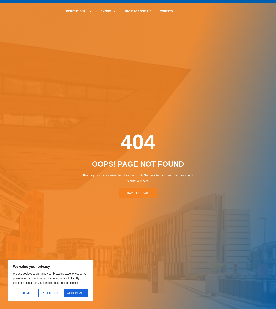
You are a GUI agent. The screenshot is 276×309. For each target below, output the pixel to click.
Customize (25, 292)
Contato (166, 11)
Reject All (50, 292)
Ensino (108, 11)
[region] (50, 281)
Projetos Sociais (138, 11)
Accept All (76, 292)
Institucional (79, 11)
